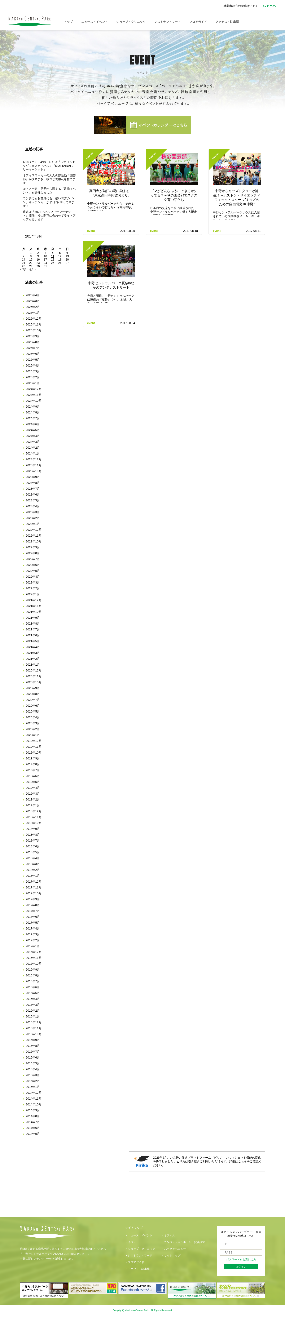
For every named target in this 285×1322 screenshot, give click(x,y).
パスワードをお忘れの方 (241, 1259)
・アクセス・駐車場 (137, 1269)
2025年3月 (33, 371)
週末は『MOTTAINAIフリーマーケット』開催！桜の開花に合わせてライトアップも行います (49, 215)
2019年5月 (33, 782)
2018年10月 (33, 823)
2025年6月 (33, 353)
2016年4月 (33, 999)
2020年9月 (33, 688)
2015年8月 (33, 1045)
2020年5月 (33, 711)
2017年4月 (33, 928)
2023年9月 (33, 477)
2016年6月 (33, 987)
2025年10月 (33, 330)
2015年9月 (33, 1040)
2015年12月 (33, 1022)
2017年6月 (33, 916)
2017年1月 (33, 946)
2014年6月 (33, 1128)
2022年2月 (33, 588)
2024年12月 (33, 389)
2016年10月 (33, 963)
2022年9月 (33, 547)
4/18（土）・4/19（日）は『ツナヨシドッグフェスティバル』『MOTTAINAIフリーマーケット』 (49, 165)
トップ (68, 21)
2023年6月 (33, 494)
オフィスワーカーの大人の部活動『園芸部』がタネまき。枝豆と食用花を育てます (49, 179)
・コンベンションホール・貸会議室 (183, 1242)
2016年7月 (33, 981)
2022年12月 (33, 529)
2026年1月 (33, 312)
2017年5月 (33, 922)
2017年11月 (33, 887)
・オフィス (168, 1235)
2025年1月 (33, 383)
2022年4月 (33, 576)
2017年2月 (33, 940)
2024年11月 (33, 394)
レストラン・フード (167, 21)
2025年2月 (33, 377)
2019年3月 (33, 793)
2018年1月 (33, 875)
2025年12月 (33, 318)
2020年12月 (33, 670)
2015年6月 (33, 1057)
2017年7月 (33, 911)
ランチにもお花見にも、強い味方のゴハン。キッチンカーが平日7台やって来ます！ (49, 202)
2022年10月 (33, 541)
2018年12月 (33, 811)
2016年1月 (33, 1016)
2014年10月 (33, 1104)
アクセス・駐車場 (227, 21)
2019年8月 (33, 764)
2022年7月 (33, 559)
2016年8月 (33, 975)
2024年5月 (33, 430)
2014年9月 (33, 1110)
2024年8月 (33, 412)
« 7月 (23, 269)
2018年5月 (33, 852)
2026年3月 (33, 301)
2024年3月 (33, 441)
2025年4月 (33, 365)
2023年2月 (33, 518)
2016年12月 (33, 952)
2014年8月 (33, 1116)
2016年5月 (33, 993)
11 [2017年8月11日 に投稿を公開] (52, 256)
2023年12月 (33, 459)
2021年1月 (33, 664)
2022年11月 (33, 535)
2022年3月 (33, 582)
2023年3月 (33, 512)
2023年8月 (33, 482)
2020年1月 (33, 735)
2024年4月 (33, 436)
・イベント (132, 1242)
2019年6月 (33, 776)
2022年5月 (33, 570)
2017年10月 (33, 893)
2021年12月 (33, 600)
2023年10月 (33, 471)
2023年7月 (33, 488)
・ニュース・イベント (138, 1235)
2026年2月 (33, 307)
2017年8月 (33, 905)
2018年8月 (33, 834)
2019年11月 (33, 746)
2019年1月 (33, 805)
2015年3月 (33, 1075)
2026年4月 (33, 295)
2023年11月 (33, 465)
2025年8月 (33, 342)
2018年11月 (33, 817)
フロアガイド (198, 21)
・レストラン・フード (138, 1255)
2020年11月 (33, 676)
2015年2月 (33, 1081)
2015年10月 (33, 1034)
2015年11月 (33, 1028)
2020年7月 (33, 699)
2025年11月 (33, 324)
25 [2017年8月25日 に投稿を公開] (52, 263)
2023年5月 (33, 500)
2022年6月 (33, 565)
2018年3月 (33, 864)
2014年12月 (33, 1092)
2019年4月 (33, 787)
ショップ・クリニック (131, 21)
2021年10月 (33, 611)
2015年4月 (33, 1069)
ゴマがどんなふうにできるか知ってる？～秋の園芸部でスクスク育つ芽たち (173, 195)
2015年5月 (33, 1063)
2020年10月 (33, 682)
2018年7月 (33, 840)
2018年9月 (33, 828)
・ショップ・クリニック (140, 1248)
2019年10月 (33, 752)
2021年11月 (33, 606)
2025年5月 (33, 359)
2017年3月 (33, 934)
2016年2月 (33, 1010)
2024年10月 (33, 400)
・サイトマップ (170, 1255)
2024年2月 (33, 447)
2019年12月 (33, 740)
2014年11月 (33, 1098)
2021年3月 (33, 653)
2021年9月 (33, 617)
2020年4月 (33, 717)
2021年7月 (33, 629)
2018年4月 (33, 858)
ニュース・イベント (94, 21)
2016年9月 (33, 969)
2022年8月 (33, 553)
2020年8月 (33, 694)
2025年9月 (33, 336)
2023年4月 (33, 506)
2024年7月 (33, 418)
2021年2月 (33, 658)
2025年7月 (33, 348)
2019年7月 (33, 770)
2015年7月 (33, 1051)
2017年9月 (33, 899)
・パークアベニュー (173, 1248)
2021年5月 (33, 641)
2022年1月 (33, 594)
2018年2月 (33, 869)
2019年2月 (33, 799)
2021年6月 (33, 635)
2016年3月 (33, 1004)
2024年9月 (33, 406)
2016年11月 (33, 957)
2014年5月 (33, 1133)
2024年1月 (33, 453)
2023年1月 (33, 523)
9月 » (32, 269)
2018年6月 (33, 846)
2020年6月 (33, 705)
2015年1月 (33, 1086)
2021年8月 (33, 623)
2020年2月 (33, 729)
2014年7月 (33, 1122)
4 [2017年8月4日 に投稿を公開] (52, 252)
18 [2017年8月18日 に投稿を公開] (52, 259)
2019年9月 (33, 758)
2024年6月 (33, 424)
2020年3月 (33, 723)
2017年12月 (33, 881)
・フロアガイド (134, 1262)
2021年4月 (33, 647)
